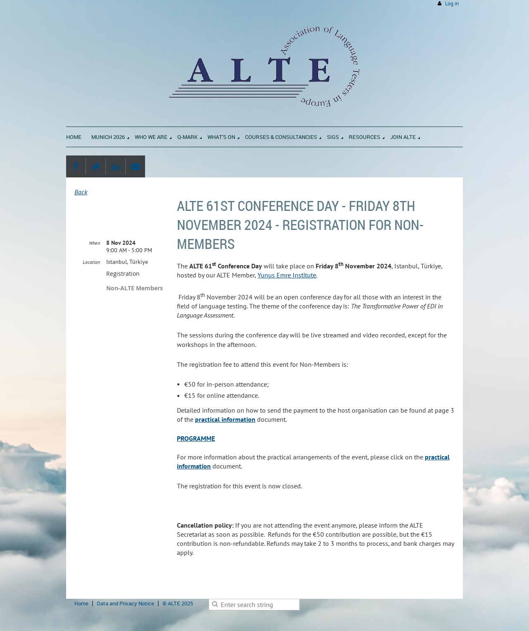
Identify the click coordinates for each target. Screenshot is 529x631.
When (94, 243)
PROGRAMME (196, 438)
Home (81, 603)
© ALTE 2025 (177, 603)
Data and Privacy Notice (125, 603)
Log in (452, 3)
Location (91, 262)
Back (80, 192)
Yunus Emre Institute (286, 275)
